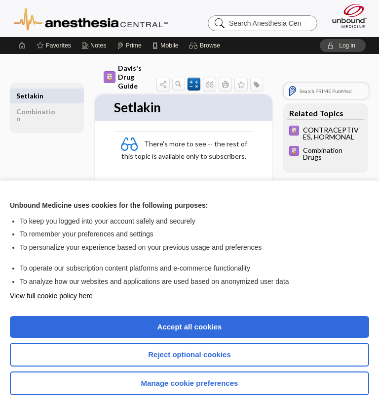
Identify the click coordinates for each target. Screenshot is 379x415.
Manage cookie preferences (189, 383)
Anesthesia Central (91, 18)
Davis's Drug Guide (123, 77)
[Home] (22, 45)
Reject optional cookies (189, 354)
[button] (206, 45)
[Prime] (129, 45)
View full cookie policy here (51, 296)
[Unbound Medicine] (346, 15)
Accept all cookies (189, 327)
